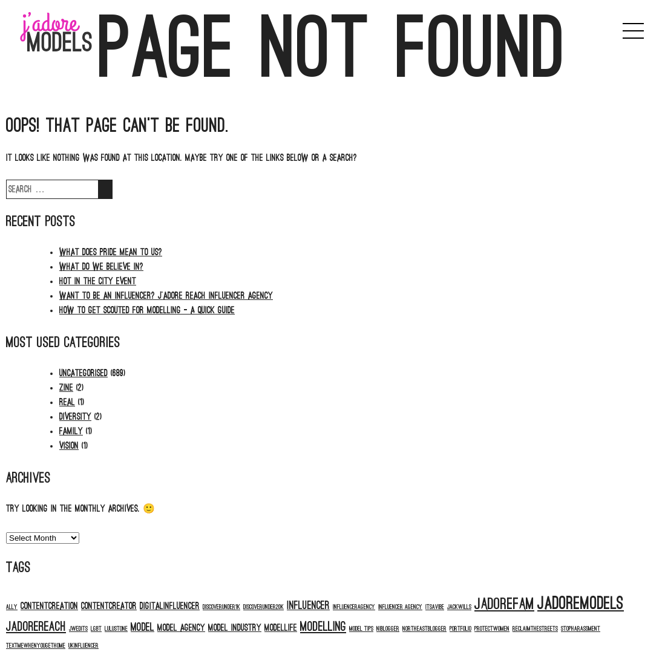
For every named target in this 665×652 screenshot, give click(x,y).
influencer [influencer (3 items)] (308, 605)
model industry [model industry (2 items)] (234, 628)
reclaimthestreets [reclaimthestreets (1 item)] (535, 628)
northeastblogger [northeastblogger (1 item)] (424, 628)
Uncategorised (83, 373)
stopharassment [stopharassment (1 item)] (580, 628)
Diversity (75, 416)
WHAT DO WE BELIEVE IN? (101, 266)
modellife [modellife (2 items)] (280, 628)
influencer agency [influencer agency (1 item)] (400, 607)
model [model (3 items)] (142, 627)
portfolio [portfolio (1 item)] (460, 628)
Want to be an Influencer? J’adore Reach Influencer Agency (166, 296)
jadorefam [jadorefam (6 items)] (504, 604)
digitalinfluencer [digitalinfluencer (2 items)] (170, 606)
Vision (69, 446)
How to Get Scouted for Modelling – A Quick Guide (147, 310)
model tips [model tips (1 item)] (361, 628)
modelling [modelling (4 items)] (323, 627)
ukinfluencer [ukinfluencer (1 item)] (83, 645)
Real (67, 402)
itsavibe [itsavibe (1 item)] (434, 607)
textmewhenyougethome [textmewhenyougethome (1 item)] (35, 645)
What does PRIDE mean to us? (110, 252)
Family (71, 431)
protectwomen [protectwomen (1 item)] (491, 628)
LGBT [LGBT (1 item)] (96, 628)
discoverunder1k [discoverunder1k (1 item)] (221, 607)
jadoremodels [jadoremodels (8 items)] (580, 603)
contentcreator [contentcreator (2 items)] (109, 606)
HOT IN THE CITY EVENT (97, 281)
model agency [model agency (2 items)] (181, 628)
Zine (66, 387)
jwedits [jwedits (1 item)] (78, 628)
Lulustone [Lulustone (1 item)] (116, 628)
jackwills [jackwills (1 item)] (459, 607)
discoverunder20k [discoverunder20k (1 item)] (263, 607)
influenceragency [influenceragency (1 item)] (354, 607)
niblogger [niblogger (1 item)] (387, 628)
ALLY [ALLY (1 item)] (12, 607)
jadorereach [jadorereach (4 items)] (36, 627)
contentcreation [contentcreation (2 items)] (49, 606)
